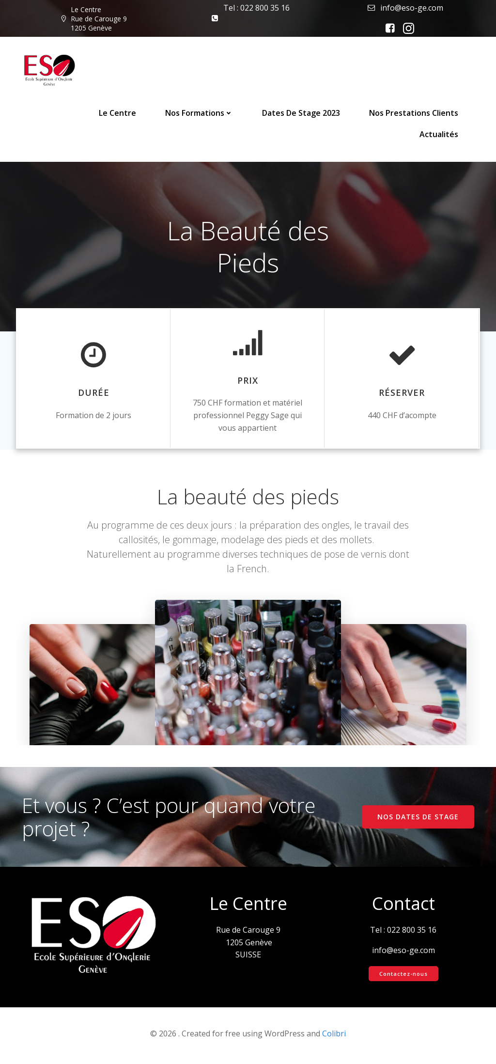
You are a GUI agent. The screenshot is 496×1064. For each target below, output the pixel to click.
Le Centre (118, 113)
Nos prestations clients (414, 113)
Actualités (439, 134)
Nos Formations (199, 113)
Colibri (334, 1037)
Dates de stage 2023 (302, 113)
